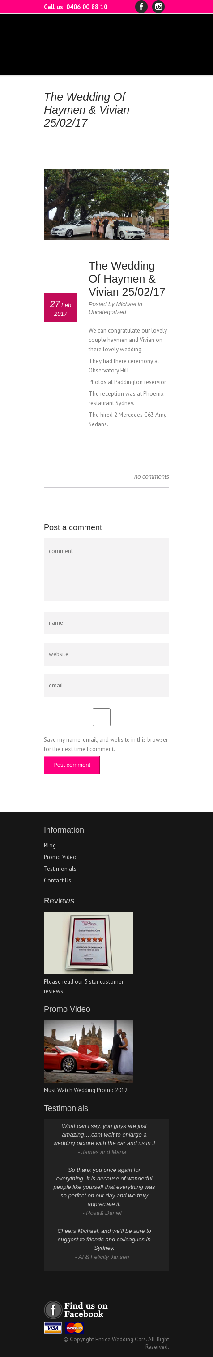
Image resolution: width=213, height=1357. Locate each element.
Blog (50, 845)
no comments (151, 476)
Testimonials (60, 869)
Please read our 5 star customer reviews (88, 981)
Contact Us (57, 880)
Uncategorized (107, 312)
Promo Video (60, 857)
